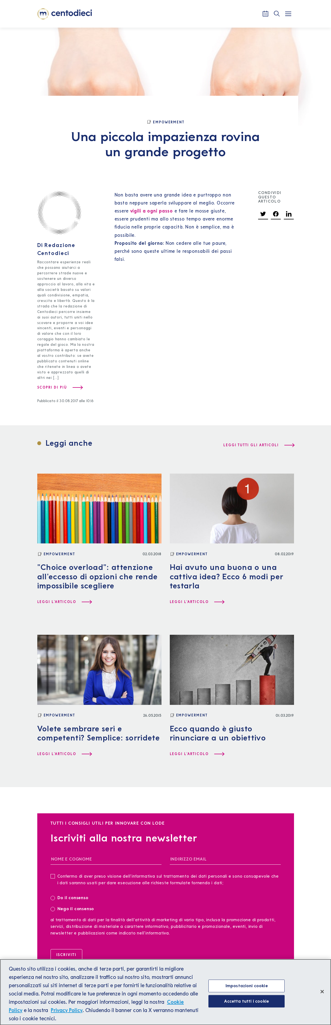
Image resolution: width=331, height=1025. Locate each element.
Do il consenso (71, 897)
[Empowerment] (165, 122)
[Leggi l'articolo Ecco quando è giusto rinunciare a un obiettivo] (197, 754)
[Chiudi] (322, 995)
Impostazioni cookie (247, 989)
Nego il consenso (72, 908)
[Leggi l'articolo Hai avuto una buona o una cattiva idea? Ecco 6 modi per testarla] (197, 602)
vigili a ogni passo (151, 211)
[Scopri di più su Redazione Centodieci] (59, 387)
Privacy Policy (67, 1014)
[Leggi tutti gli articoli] (258, 445)
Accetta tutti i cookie (246, 1005)
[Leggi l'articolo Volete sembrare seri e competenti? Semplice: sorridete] (64, 754)
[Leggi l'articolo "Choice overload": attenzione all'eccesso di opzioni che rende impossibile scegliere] (64, 602)
